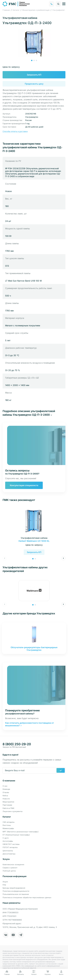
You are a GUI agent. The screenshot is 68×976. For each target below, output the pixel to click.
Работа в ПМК (9, 808)
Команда (6, 789)
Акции (5, 882)
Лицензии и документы (13, 811)
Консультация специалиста (24, 485)
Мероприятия (8, 802)
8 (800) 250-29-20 (17, 744)
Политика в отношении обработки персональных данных (27, 897)
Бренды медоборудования (14, 888)
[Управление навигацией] (63, 4)
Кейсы (5, 795)
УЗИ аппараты (9, 822)
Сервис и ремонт (10, 868)
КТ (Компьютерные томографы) (16, 835)
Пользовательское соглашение (16, 894)
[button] (31, 60)
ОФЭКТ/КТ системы (11, 844)
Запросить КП (34, 74)
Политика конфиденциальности (16, 891)
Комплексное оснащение (13, 864)
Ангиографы (8, 841)
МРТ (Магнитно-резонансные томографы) (21, 832)
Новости (6, 799)
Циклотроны (8, 851)
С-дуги (6, 838)
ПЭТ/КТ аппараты (10, 847)
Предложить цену (34, 83)
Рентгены (7, 825)
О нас (5, 786)
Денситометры (9, 854)
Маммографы (8, 828)
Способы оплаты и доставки (15, 131)
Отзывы (6, 792)
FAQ (4, 885)
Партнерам (7, 805)
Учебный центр (9, 871)
